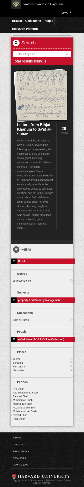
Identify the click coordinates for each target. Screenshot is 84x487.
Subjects (23, 292)
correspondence (43, 280)
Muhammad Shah (23, 400)
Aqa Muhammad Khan (25, 392)
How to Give (20, 465)
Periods (22, 382)
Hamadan (43, 370)
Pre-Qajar (18, 388)
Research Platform (25, 28)
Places (21, 352)
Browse (17, 20)
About (17, 437)
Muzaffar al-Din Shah (24, 407)
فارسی (66, 12)
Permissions (21, 451)
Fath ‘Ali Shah (20, 396)
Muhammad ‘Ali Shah (25, 411)
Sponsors (19, 458)
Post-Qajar (19, 418)
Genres (22, 273)
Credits (18, 444)
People (48, 20)
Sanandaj (43, 362)
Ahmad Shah (20, 415)
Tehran (43, 359)
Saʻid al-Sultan (43, 319)
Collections (33, 20)
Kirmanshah (43, 366)
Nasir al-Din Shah (22, 403)
